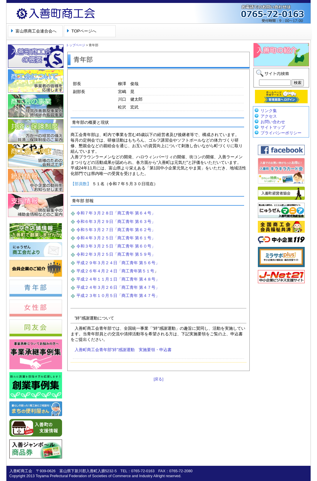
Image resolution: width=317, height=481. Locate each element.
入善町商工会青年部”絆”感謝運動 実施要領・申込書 (123, 349)
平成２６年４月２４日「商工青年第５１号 (115, 271)
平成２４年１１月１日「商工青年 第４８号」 (118, 279)
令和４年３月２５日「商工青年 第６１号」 (115, 238)
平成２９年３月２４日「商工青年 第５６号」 (118, 262)
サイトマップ (273, 127)
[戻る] (158, 379)
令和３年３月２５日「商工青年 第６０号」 (115, 246)
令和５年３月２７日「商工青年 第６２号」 (115, 229)
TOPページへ (83, 31)
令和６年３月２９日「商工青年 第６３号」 (115, 221)
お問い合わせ (273, 121)
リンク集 (269, 110)
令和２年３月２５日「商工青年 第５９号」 (115, 254)
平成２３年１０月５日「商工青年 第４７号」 (118, 295)
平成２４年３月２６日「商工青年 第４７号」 (118, 287)
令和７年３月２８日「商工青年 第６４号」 (115, 213)
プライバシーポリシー (281, 132)
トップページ (75, 45)
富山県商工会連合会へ (36, 31)
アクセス (269, 116)
